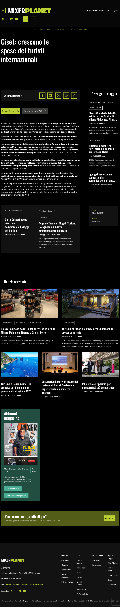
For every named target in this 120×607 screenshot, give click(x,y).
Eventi (79, 577)
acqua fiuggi (43, 217)
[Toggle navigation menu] (3, 10)
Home (34, 29)
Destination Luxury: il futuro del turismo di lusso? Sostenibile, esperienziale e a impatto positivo (60, 387)
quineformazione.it (37, 584)
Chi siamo (65, 560)
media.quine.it (11, 584)
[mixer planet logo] (13, 560)
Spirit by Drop (82, 589)
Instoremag (96, 565)
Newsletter (66, 569)
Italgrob (114, 10)
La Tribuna (111, 584)
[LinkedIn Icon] (11, 19)
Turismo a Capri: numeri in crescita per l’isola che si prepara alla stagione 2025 (16, 387)
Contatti (64, 565)
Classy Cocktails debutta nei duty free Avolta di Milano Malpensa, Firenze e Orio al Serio (103, 116)
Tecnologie (81, 568)
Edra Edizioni (112, 563)
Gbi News (96, 560)
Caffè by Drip (82, 594)
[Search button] (33, 19)
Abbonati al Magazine (16, 495)
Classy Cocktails (95, 102)
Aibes (101, 10)
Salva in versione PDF (35, 110)
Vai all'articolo (13, 488)
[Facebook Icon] (7, 19)
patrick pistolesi (108, 102)
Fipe (107, 10)
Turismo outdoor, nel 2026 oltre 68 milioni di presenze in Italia (102, 148)
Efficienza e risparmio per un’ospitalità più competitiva (98, 386)
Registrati (109, 518)
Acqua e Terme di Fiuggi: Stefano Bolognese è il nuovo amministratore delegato (57, 227)
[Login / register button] (25, 19)
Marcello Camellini (95, 107)
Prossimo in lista (47, 211)
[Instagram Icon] (2, 19)
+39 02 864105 (15, 579)
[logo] (30, 10)
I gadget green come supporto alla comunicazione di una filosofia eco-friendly (101, 177)
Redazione (21, 235)
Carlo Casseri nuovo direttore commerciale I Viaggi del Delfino (17, 225)
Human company (95, 140)
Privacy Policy (67, 582)
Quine (109, 580)
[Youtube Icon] (16, 19)
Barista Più (92, 10)
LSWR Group (112, 575)
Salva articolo (10, 110)
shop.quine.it (23, 584)
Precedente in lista (14, 211)
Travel (42, 29)
